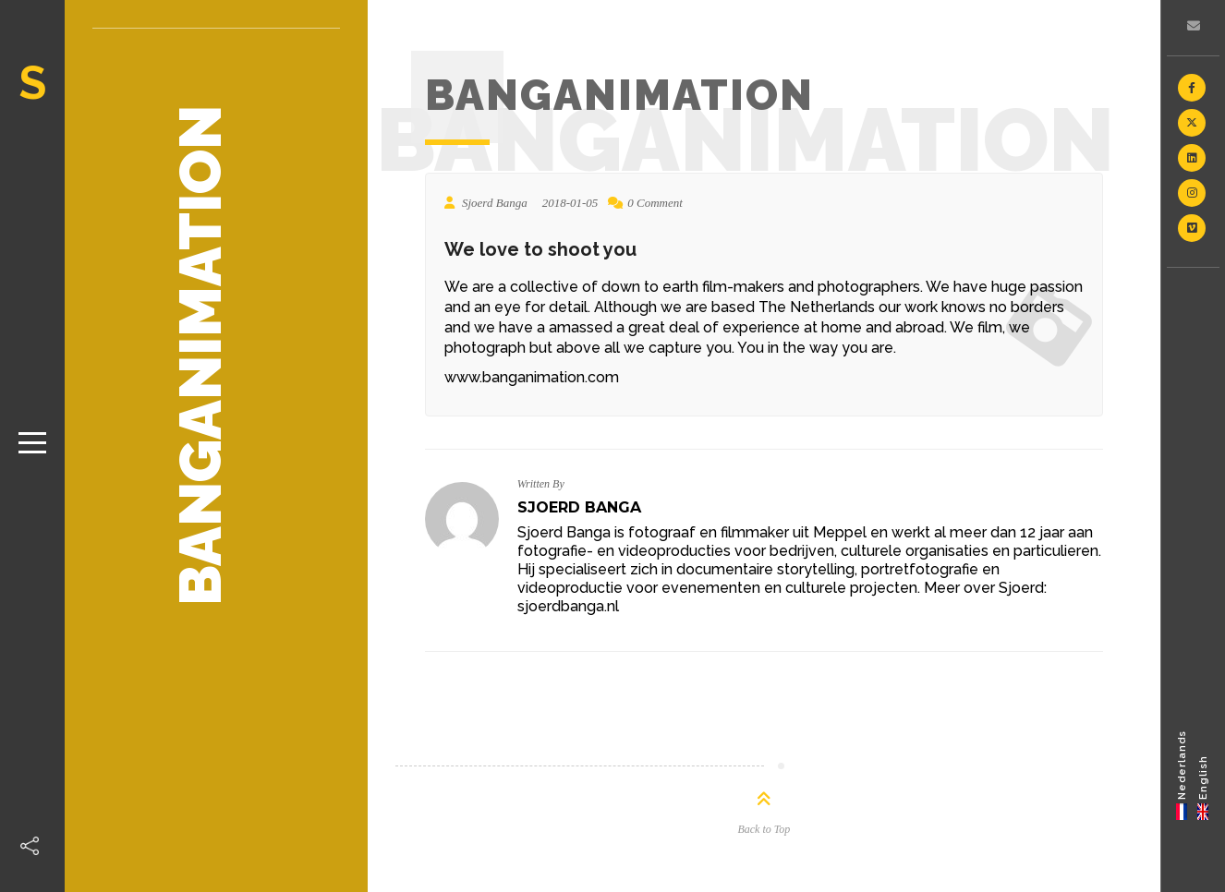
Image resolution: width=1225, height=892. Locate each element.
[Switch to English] (1203, 774)
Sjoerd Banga (579, 507)
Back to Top (763, 829)
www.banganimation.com (531, 377)
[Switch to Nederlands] (1182, 774)
